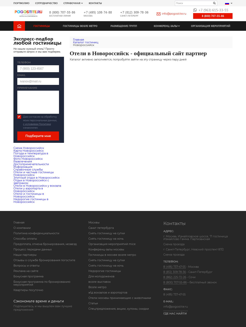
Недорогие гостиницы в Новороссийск (30, 200)
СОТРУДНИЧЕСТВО (46, 3)
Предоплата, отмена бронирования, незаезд (45, 244)
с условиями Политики (37, 124)
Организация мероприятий (210, 26)
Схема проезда (173, 244)
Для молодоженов (101, 276)
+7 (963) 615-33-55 (210, 10)
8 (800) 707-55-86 (62, 12)
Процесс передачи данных (32, 249)
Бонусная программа (28, 276)
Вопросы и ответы (26, 265)
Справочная (71, 3)
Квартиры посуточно (28, 290)
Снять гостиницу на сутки (106, 233)
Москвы (94, 222)
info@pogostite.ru (171, 13)
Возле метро (97, 287)
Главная (18, 222)
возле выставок (99, 282)
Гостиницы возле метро (80, 26)
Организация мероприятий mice (111, 244)
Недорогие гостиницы (104, 271)
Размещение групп (124, 26)
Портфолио (21, 3)
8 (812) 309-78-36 (174, 272)
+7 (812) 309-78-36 (134, 12)
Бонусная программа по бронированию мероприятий (41, 283)
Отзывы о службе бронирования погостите (44, 260)
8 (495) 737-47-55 (174, 266)
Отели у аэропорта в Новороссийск (28, 190)
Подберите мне (38, 136)
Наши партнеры (25, 255)
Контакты (95, 3)
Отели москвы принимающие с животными (119, 298)
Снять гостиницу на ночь (106, 238)
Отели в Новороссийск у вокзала (37, 185)
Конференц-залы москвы (106, 249)
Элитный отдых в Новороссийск (36, 177)
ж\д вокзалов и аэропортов (107, 292)
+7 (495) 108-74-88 (98, 12)
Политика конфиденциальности (36, 233)
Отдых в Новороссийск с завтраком (31, 182)
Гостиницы (41, 26)
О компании (22, 228)
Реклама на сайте (25, 271)
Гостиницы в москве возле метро (112, 255)
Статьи (93, 303)
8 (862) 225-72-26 (174, 277)
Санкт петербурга (101, 228)
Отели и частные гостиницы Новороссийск (33, 174)
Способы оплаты (25, 238)
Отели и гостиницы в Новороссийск (28, 195)
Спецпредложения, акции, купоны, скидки (118, 308)
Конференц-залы (166, 26)
